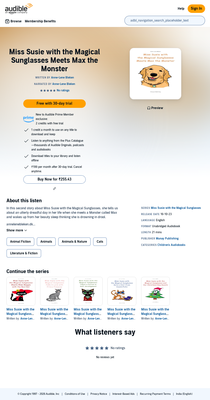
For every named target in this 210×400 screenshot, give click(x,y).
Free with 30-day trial (54, 103)
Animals (46, 242)
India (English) (184, 394)
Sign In (196, 8)
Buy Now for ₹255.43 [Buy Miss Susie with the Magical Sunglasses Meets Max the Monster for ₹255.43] (54, 179)
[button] (54, 188)
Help (181, 9)
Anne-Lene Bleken (31, 318)
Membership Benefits (40, 21)
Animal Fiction (20, 242)
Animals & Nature (74, 242)
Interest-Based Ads (123, 394)
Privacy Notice (99, 394)
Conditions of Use (75, 394)
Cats (100, 242)
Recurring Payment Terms (155, 394)
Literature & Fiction (24, 253)
